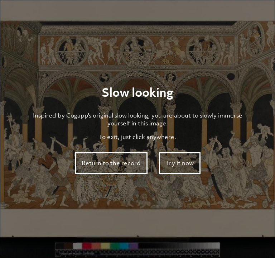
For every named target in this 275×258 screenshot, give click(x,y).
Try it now (180, 163)
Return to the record (111, 163)
